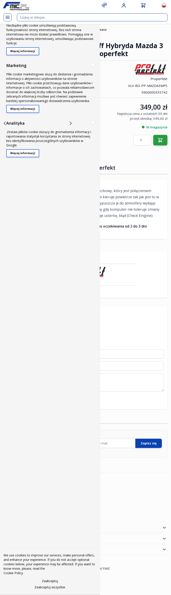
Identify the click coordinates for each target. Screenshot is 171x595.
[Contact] (104, 5)
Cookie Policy (13, 573)
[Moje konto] (123, 5)
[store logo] (16, 6)
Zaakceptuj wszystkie (50, 587)
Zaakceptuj (50, 581)
